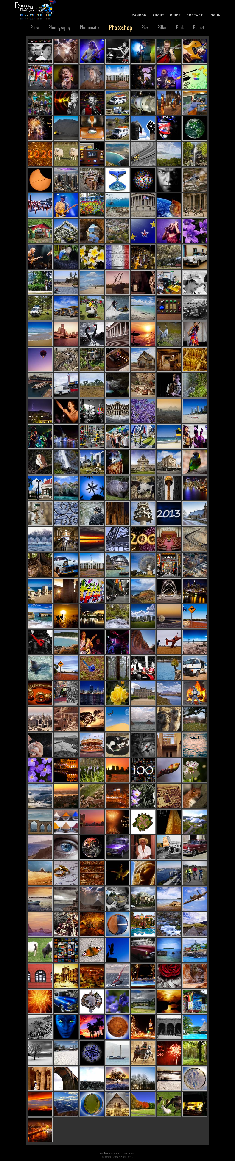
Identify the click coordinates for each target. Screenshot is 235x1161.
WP (133, 1153)
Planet (198, 27)
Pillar (162, 27)
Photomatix (90, 27)
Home (114, 1153)
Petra (34, 27)
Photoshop (120, 27)
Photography (59, 27)
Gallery (104, 1153)
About (158, 15)
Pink (180, 27)
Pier (144, 27)
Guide (175, 15)
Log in (215, 15)
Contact (195, 15)
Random (139, 15)
